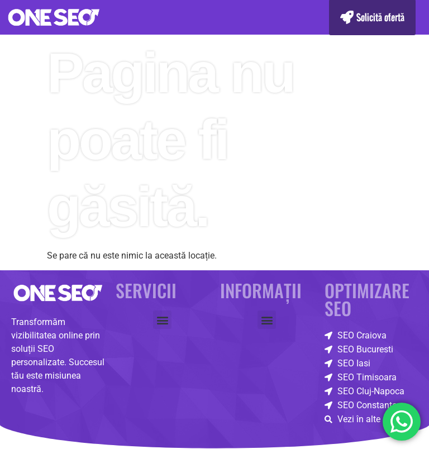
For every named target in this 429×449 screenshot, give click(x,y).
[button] (162, 320)
